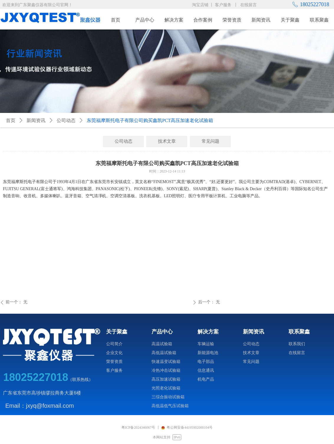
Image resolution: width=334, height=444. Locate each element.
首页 (10, 120)
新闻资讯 (36, 120)
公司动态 (66, 120)
